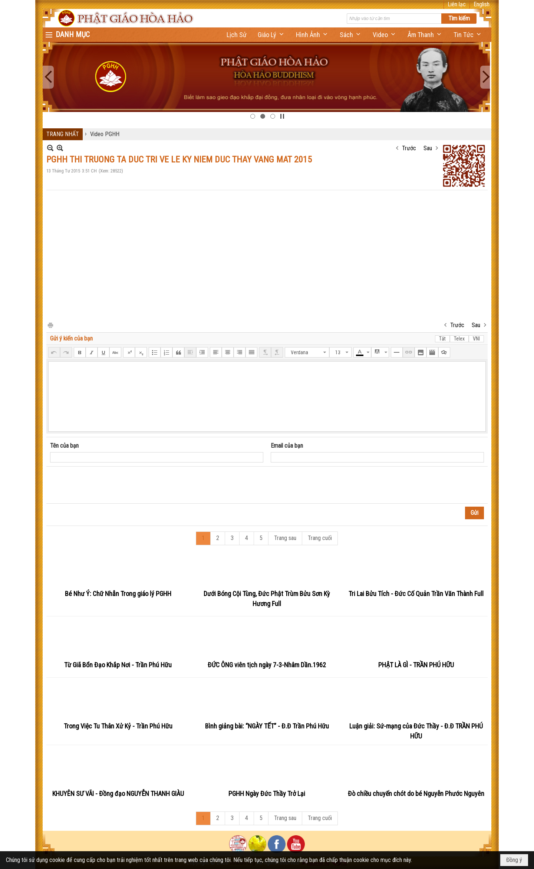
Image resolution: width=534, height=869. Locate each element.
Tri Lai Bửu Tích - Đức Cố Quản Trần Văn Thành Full (416, 594)
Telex (459, 339)
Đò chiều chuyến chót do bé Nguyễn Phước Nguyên (416, 793)
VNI (476, 339)
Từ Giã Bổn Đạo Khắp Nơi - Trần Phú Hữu (118, 665)
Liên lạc (457, 4)
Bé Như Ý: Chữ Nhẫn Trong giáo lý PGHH (118, 594)
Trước (409, 148)
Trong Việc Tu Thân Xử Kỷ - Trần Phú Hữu (118, 726)
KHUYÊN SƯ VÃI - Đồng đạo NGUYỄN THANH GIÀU (118, 793)
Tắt (442, 339)
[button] (271, 34)
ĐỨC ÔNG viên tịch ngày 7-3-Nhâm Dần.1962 (267, 665)
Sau (427, 148)
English (482, 4)
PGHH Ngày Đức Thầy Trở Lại (266, 793)
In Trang (50, 325)
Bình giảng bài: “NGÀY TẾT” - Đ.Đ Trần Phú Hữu (267, 726)
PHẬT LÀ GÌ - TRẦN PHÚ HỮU (416, 665)
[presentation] (106, 485)
